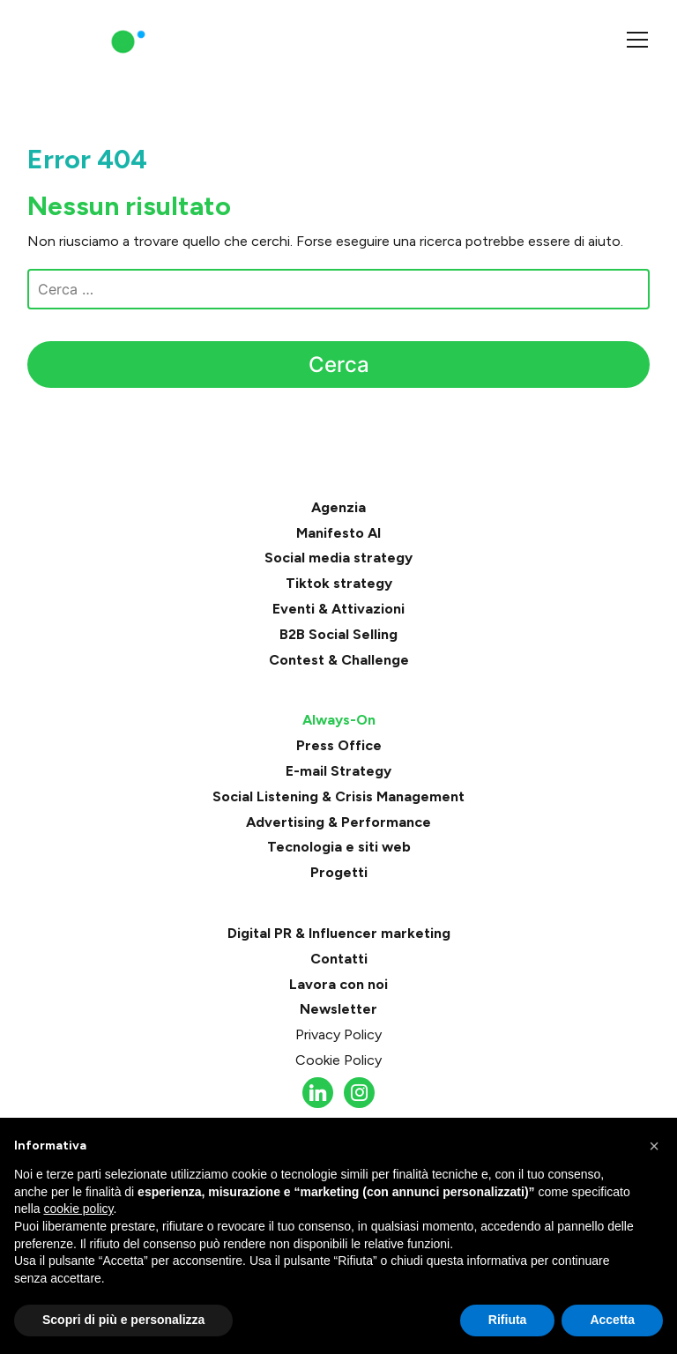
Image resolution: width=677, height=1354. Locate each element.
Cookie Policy (338, 1060)
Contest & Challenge (339, 659)
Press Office (339, 745)
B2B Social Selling (338, 634)
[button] (654, 1146)
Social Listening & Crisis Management (338, 796)
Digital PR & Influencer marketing (338, 933)
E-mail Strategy (338, 771)
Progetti (339, 872)
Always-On (339, 719)
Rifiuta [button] (507, 1320)
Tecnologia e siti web (339, 846)
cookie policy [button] (78, 1208)
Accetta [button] (612, 1320)
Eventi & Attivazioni (338, 608)
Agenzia (338, 507)
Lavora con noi (338, 984)
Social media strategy (338, 557)
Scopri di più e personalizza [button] (123, 1320)
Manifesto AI (338, 532)
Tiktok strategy (339, 583)
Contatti (339, 958)
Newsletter (338, 1009)
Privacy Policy (338, 1034)
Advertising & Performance (338, 822)
